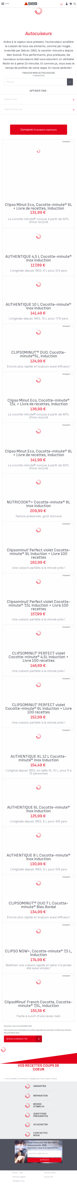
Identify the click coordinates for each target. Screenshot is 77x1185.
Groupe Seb (48, 1177)
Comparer (66, 141)
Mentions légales (19, 1177)
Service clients (50, 1173)
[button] (66, 3)
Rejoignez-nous (19, 1181)
